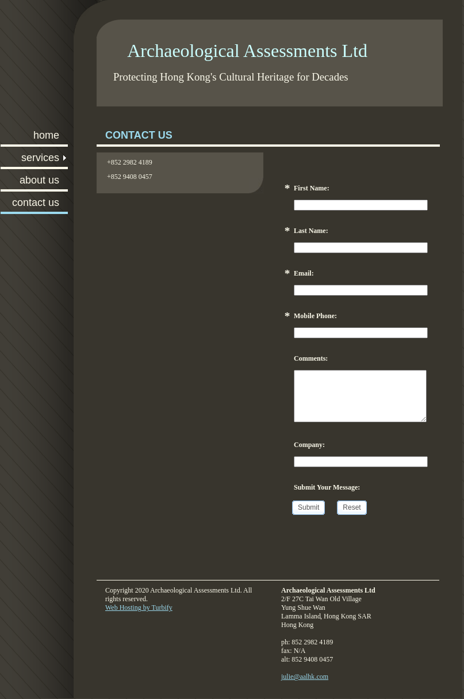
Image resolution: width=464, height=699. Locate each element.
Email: (304, 273)
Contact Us (35, 202)
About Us (39, 180)
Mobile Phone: (315, 316)
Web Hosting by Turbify (138, 607)
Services (40, 157)
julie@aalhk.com (304, 677)
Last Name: (311, 231)
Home (46, 135)
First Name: (311, 188)
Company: (309, 445)
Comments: (311, 358)
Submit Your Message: (327, 487)
